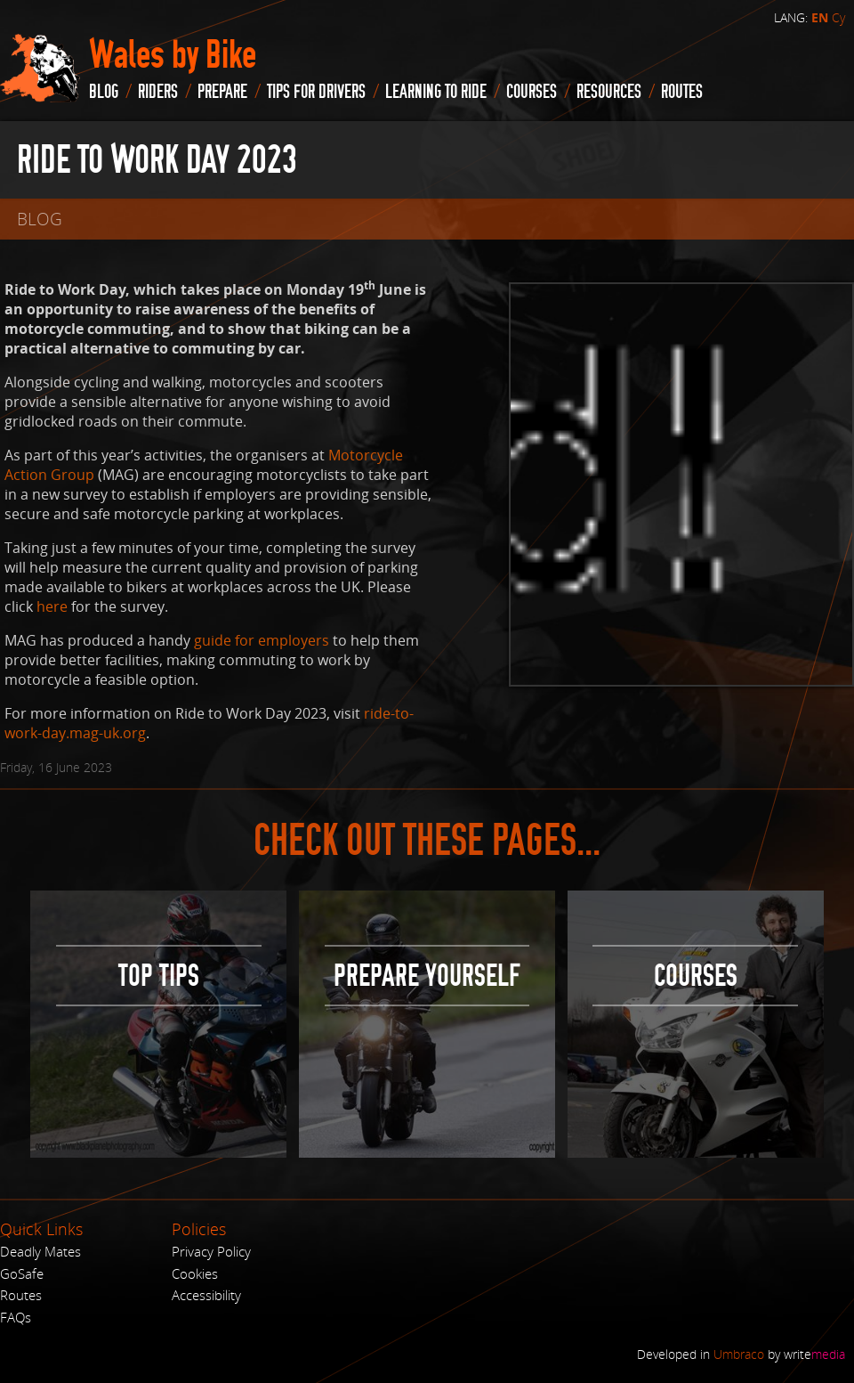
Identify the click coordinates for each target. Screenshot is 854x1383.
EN (819, 18)
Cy (838, 17)
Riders (158, 91)
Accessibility (206, 1295)
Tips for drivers (316, 91)
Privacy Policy (211, 1251)
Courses (531, 91)
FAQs (15, 1317)
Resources (608, 91)
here (52, 606)
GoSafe (22, 1273)
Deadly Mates (40, 1251)
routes (682, 91)
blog (103, 91)
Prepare (222, 91)
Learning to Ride (436, 91)
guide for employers (261, 640)
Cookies (195, 1273)
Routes (21, 1295)
